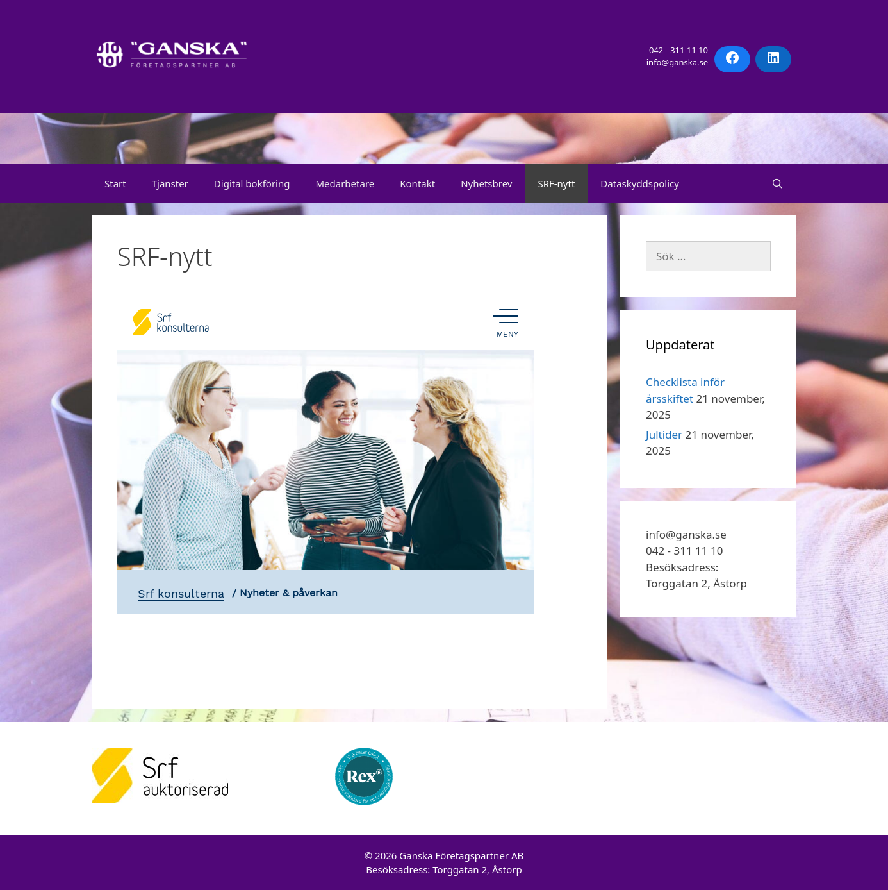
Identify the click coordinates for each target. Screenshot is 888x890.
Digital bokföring (252, 183)
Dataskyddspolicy (639, 183)
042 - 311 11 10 (678, 50)
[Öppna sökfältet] (777, 183)
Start (115, 183)
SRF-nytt (556, 183)
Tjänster (170, 183)
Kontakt (417, 183)
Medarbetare (344, 183)
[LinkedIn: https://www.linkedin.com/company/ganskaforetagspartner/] (773, 57)
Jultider (664, 434)
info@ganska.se (677, 62)
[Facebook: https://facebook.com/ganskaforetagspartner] (732, 57)
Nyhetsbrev (486, 183)
